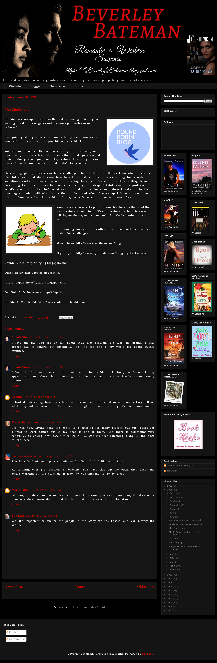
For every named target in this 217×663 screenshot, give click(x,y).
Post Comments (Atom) (89, 607)
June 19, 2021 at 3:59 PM (41, 516)
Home (80, 586)
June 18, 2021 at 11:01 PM (47, 367)
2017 (170, 586)
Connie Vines (21, 338)
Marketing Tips (176, 542)
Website (15, 86)
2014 (170, 598)
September (175, 505)
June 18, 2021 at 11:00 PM (48, 338)
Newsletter (58, 86)
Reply (16, 356)
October (174, 501)
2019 (170, 579)
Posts (11, 632)
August (173, 509)
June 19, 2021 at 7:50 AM (39, 397)
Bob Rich (18, 516)
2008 (170, 610)
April (172, 558)
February (174, 566)
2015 (170, 594)
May (172, 554)
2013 (170, 602)
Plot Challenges (177, 528)
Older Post (146, 586)
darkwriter (172, 471)
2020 (170, 575)
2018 (170, 582)
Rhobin (17, 397)
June (172, 517)
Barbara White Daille (26, 456)
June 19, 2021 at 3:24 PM (45, 490)
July (172, 513)
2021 (170, 490)
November (175, 497)
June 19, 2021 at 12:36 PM (59, 456)
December (175, 493)
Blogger (35, 86)
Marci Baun (20, 490)
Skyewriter (19, 423)
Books (79, 86)
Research (173, 538)
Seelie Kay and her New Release (185, 524)
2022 (170, 486)
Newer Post (14, 586)
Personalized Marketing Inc (180, 465)
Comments (15, 639)
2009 (170, 606)
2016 (170, 590)
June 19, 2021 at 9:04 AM (44, 423)
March (173, 562)
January (174, 570)
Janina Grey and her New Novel (185, 520)
